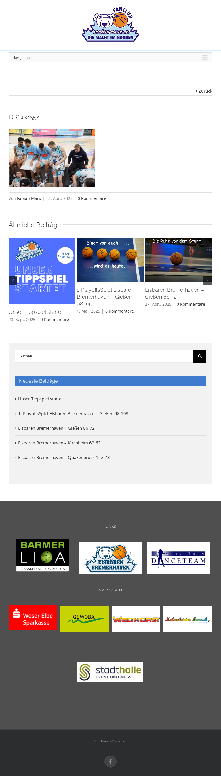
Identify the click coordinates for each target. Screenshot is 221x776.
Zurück (205, 91)
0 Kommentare (92, 198)
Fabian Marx (29, 198)
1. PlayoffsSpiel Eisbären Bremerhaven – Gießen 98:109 (105, 297)
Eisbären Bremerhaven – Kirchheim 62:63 (59, 443)
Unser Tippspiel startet (36, 312)
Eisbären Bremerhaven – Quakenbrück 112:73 (64, 457)
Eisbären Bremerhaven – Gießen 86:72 (56, 428)
